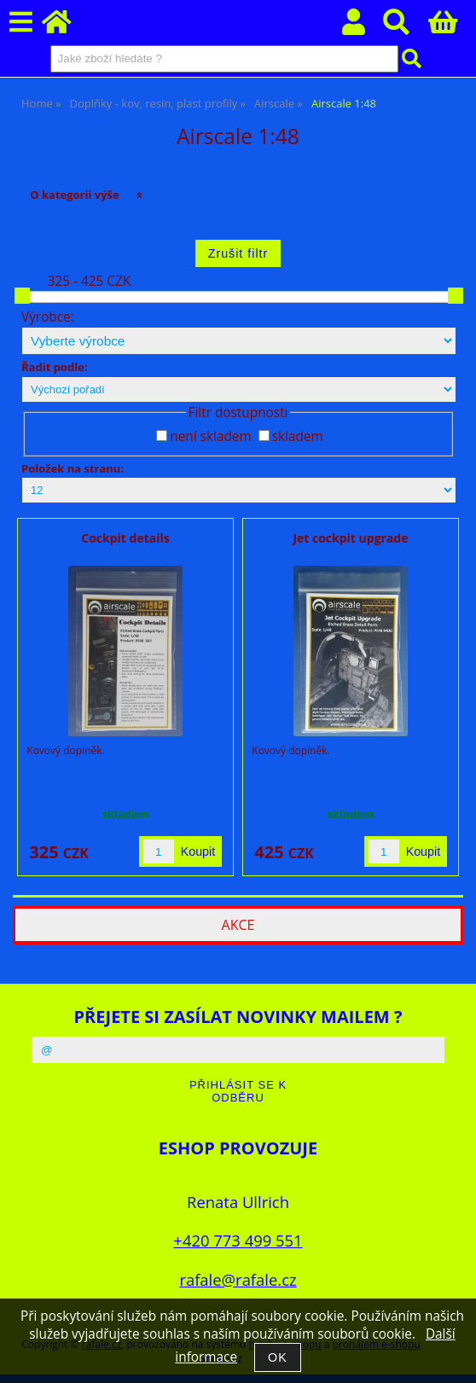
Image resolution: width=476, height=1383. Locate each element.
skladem (297, 436)
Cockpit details (125, 538)
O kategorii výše (74, 194)
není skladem (210, 436)
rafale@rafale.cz (237, 1279)
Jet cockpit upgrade (350, 538)
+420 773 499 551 (237, 1240)
